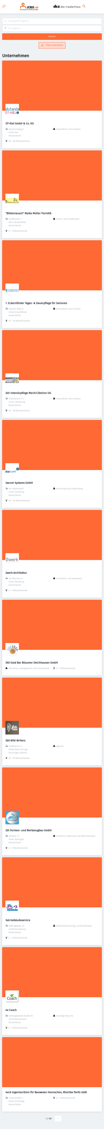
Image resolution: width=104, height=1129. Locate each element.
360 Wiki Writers (15, 740)
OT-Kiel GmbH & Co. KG (19, 123)
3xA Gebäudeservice (17, 920)
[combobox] (52, 21)
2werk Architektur (16, 572)
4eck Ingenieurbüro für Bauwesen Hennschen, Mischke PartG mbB (46, 1092)
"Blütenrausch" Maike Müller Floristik (28, 213)
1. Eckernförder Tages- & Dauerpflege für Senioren (36, 303)
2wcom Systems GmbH (19, 482)
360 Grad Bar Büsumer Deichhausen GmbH (31, 662)
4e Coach (11, 1010)
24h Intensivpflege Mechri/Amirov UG (28, 393)
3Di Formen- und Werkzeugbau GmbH (28, 830)
